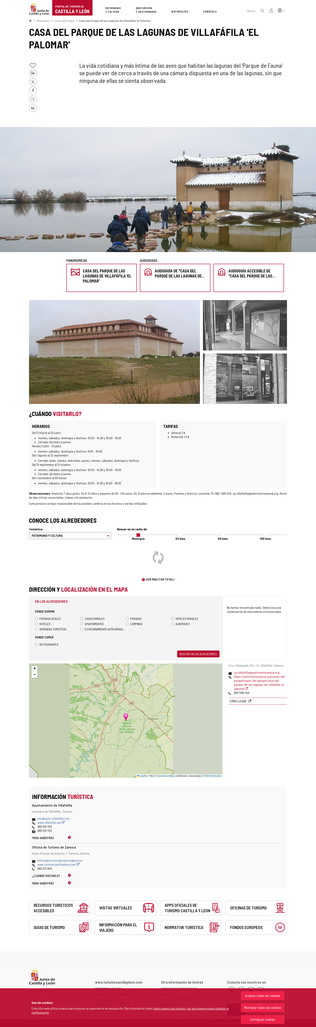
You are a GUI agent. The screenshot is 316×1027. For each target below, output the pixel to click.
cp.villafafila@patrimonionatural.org (257, 672)
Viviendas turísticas (51, 629)
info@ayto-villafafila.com (53, 818)
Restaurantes (46, 644)
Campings (134, 624)
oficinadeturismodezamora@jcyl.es (59, 860)
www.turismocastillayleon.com (58, 864)
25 (180, 538)
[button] (281, 10)
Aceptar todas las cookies (262, 995)
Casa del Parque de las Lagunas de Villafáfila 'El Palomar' (115, 20)
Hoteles (42, 624)
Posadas (133, 618)
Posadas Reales (48, 618)
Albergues (180, 624)
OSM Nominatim (212, 776)
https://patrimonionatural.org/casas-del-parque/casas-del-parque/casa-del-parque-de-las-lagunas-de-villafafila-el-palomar (260, 682)
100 (266, 538)
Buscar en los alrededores (198, 654)
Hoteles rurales (184, 618)
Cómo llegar (238, 701)
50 (223, 538)
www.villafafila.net (51, 822)
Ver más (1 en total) (160, 579)
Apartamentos (92, 624)
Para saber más (43, 838)
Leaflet (142, 776)
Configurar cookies (262, 1019)
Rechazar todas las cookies (262, 1007)
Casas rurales (92, 618)
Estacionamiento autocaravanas (103, 629)
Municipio (138, 538)
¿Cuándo (46, 876)
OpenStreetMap (165, 776)
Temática (36, 529)
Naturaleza (43, 20)
